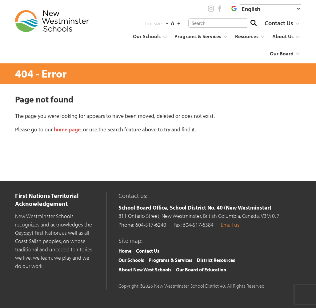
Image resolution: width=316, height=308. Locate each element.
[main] (158, 132)
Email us (230, 224)
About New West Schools (144, 269)
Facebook (219, 9)
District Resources (216, 260)
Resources (246, 36)
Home (124, 251)
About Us (283, 36)
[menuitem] (280, 23)
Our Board (282, 53)
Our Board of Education (201, 269)
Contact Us (279, 23)
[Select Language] (270, 8)
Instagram (211, 9)
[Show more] (297, 23)
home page (67, 129)
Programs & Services (197, 36)
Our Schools (147, 36)
